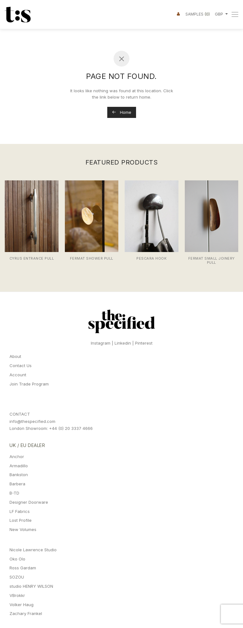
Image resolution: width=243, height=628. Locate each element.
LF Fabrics (19, 511)
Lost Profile (20, 520)
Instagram (100, 343)
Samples (197, 13)
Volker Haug (21, 604)
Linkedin (123, 343)
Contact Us (20, 365)
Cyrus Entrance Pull (31, 258)
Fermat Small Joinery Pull (211, 260)
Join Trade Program (29, 383)
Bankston (18, 474)
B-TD (14, 492)
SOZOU (16, 576)
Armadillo (18, 465)
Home (121, 112)
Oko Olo (17, 558)
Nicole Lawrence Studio (33, 549)
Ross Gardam (22, 567)
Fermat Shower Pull (91, 258)
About (15, 356)
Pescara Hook (151, 258)
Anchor (16, 456)
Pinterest (144, 343)
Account (17, 374)
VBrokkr (17, 595)
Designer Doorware (28, 502)
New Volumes (22, 529)
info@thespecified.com (32, 421)
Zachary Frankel (25, 613)
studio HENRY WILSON (31, 586)
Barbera (17, 483)
